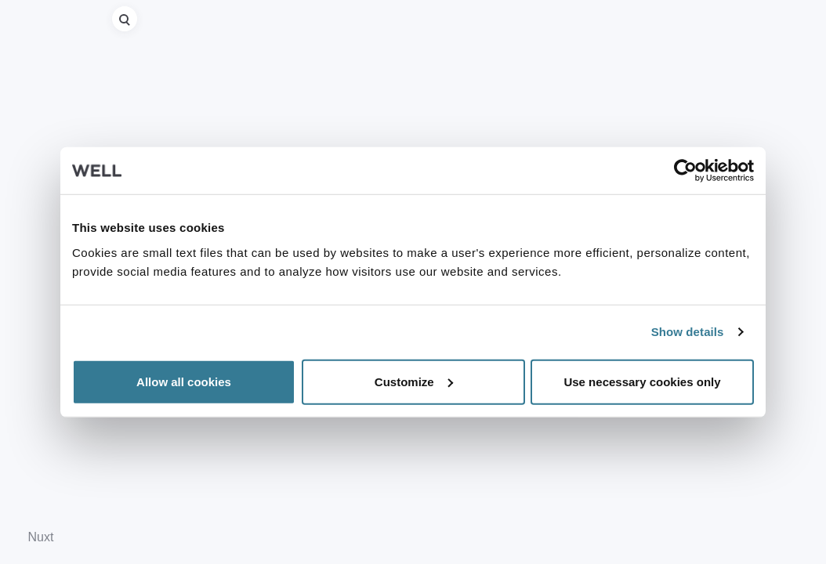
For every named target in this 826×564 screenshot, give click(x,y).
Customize (414, 381)
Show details (687, 331)
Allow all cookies (183, 381)
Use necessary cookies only (641, 381)
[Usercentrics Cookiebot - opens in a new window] (685, 171)
